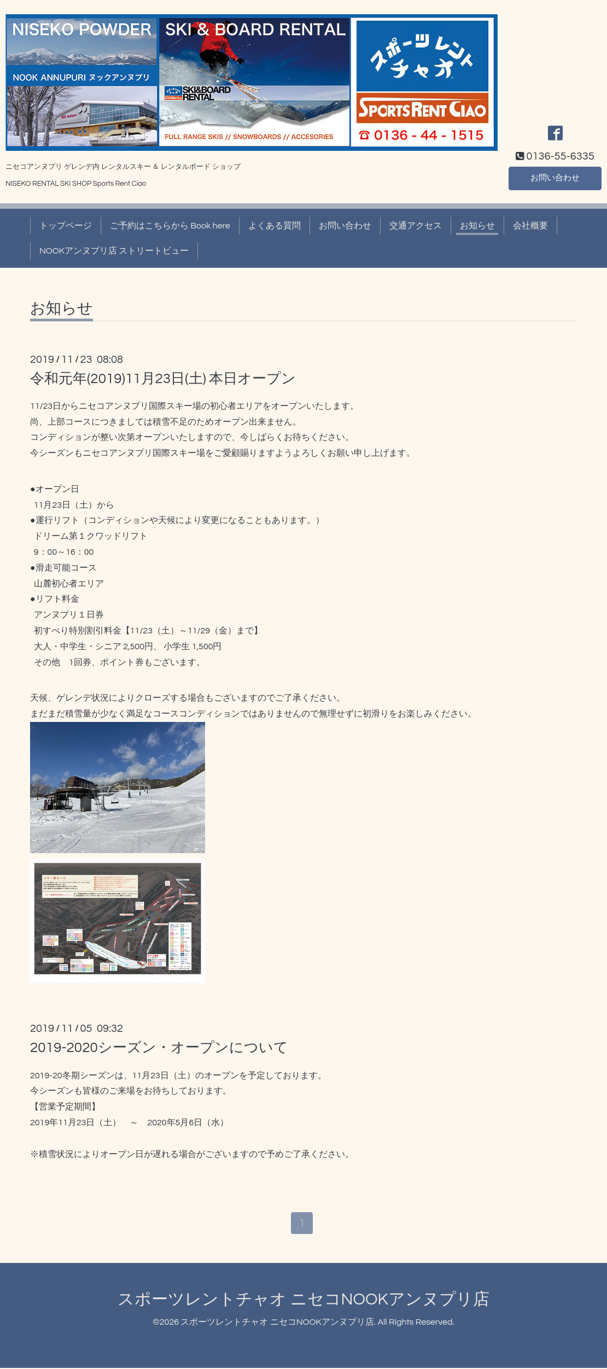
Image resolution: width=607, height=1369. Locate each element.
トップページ (65, 225)
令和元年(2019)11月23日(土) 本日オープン (163, 379)
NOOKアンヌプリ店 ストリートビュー (114, 250)
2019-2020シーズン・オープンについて (159, 1048)
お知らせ (477, 225)
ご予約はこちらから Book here (170, 225)
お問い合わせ (555, 177)
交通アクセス (415, 225)
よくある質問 (274, 225)
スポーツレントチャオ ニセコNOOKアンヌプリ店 (303, 1299)
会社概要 (530, 225)
